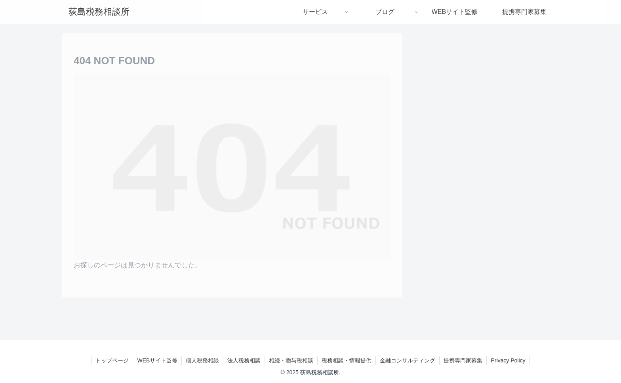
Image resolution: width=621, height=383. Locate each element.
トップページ (112, 360)
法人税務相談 (244, 360)
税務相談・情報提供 (346, 360)
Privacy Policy (508, 360)
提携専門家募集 (463, 360)
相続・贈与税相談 (291, 360)
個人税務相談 (202, 360)
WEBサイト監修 (157, 360)
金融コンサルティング (407, 360)
